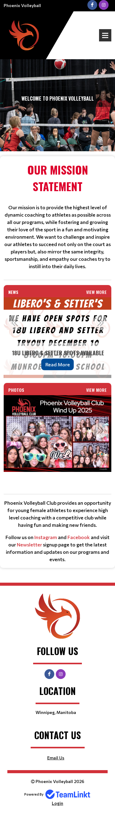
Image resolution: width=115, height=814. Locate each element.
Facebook (78, 537)
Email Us (55, 757)
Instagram (45, 537)
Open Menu (105, 35)
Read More (57, 364)
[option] (57, 337)
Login (57, 803)
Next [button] (100, 322)
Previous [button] (14, 322)
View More (96, 292)
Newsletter (29, 544)
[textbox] (57, 215)
